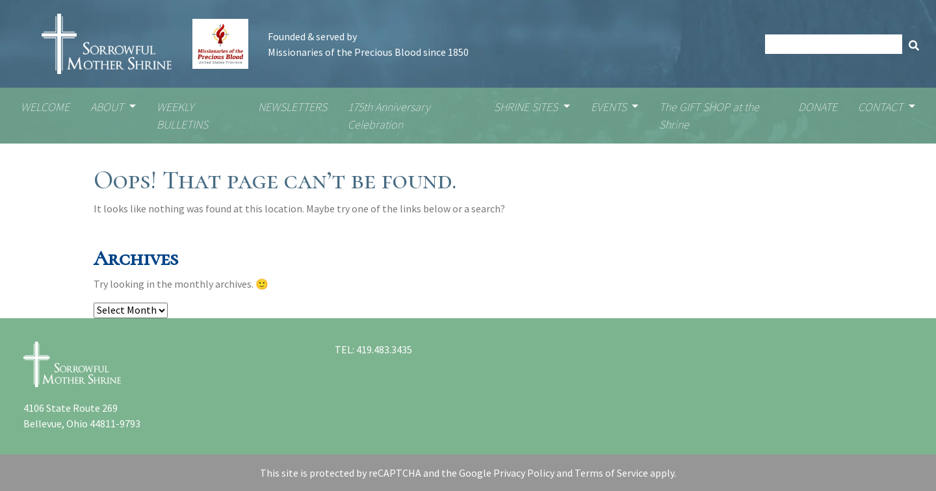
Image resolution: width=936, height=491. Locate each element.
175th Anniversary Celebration (389, 115)
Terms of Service (611, 472)
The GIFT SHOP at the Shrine (709, 115)
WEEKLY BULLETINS (182, 115)
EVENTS (610, 106)
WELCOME (45, 106)
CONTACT (881, 106)
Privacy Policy (523, 472)
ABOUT (108, 106)
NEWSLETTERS (292, 106)
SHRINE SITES (527, 106)
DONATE (817, 106)
